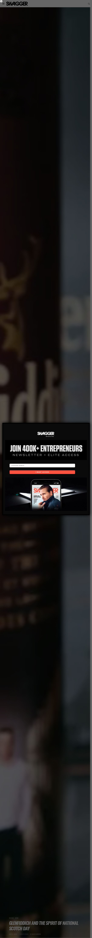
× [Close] (1, 1)
